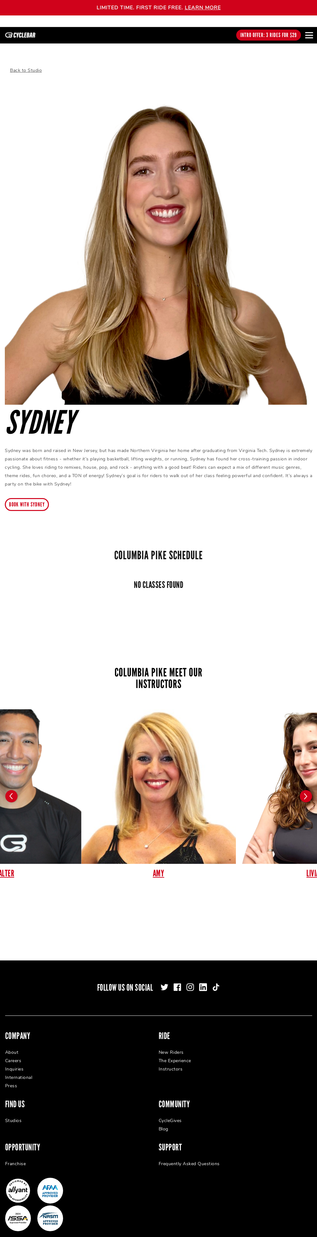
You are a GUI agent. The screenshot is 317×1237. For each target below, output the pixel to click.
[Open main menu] (309, 35)
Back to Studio (26, 63)
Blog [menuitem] (163, 1122)
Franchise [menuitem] (15, 1156)
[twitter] (164, 980)
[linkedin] (203, 980)
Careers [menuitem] (13, 1053)
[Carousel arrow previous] (11, 789)
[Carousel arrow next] (306, 789)
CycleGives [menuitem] (170, 1113)
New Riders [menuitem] (171, 1045)
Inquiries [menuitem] (14, 1062)
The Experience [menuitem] (175, 1053)
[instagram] (190, 980)
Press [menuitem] (11, 1078)
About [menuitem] (12, 1045)
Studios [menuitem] (13, 1113)
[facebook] (177, 980)
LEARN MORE (203, 7)
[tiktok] (216, 980)
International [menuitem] (19, 1070)
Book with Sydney (27, 497)
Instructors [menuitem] (171, 1062)
